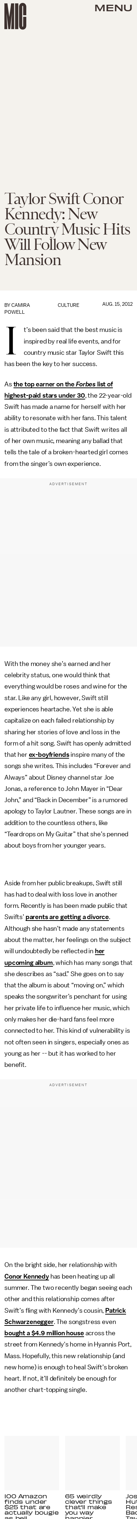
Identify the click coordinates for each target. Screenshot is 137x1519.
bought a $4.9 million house (44, 1333)
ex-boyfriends (49, 754)
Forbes (86, 384)
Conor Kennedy (26, 1276)
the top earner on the (45, 384)
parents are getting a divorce (67, 917)
